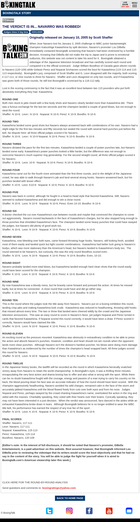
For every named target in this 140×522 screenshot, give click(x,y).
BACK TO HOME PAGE (70, 498)
